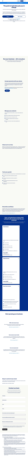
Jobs (3, 436)
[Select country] (7, 454)
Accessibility (17, 450)
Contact (3, 437)
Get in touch (4, 397)
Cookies (22, 450)
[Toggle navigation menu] (25, 1)
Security (13, 450)
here (4, 411)
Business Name (4, 368)
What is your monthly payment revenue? (7, 389)
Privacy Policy (8, 450)
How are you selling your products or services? (8, 385)
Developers (11, 436)
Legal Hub (3, 450)
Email (3, 372)
